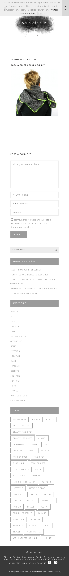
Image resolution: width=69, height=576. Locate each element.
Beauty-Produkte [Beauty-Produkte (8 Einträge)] (22, 438)
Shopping (15, 376)
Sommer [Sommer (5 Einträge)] (33, 525)
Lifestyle (15, 356)
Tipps (13, 386)
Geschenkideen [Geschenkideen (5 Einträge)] (21, 469)
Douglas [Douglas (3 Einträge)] (17, 451)
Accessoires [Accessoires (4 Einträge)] (19, 419)
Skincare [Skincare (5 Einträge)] (18, 525)
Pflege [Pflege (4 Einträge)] (30, 507)
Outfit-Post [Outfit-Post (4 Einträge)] (47, 500)
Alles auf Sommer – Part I (24, 293)
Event (13, 321)
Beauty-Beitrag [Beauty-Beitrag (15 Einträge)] (21, 426)
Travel (14, 391)
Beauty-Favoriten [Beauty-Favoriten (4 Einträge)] (22, 432)
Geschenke (16, 341)
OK (40, 13)
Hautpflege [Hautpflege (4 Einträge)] (19, 476)
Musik (13, 361)
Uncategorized (18, 396)
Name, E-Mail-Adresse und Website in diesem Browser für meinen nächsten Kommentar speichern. (31, 223)
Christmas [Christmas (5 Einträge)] (18, 444)
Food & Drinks (18, 336)
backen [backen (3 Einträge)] (36, 419)
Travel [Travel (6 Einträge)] (16, 532)
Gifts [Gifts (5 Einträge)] (38, 469)
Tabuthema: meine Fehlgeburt (26, 270)
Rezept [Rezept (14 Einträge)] (44, 507)
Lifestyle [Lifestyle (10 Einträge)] (18, 488)
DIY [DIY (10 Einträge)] (45, 444)
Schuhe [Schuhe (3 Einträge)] (42, 513)
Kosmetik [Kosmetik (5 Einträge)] (47, 482)
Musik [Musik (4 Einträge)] (34, 494)
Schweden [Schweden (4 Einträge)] (18, 519)
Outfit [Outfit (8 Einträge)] (31, 500)
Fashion (14, 326)
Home (13, 346)
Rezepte (14, 371)
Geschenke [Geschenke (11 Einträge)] (18, 463)
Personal (15, 366)
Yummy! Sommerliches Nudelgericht (30, 275)
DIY (12, 316)
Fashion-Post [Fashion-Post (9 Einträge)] (20, 457)
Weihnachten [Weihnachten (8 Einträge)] (34, 532)
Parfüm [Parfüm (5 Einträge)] (17, 507)
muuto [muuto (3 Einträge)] (47, 494)
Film (12, 331)
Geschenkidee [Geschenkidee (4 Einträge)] (38, 463)
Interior (15, 351)
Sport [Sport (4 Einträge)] (46, 525)
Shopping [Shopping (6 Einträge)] (35, 519)
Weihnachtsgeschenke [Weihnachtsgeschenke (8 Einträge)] (25, 538)
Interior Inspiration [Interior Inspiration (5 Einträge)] (24, 482)
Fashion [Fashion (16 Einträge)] (45, 451)
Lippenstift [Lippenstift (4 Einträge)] (19, 494)
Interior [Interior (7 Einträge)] (36, 476)
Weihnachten (17, 401)
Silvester (15, 381)
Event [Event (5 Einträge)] (32, 451)
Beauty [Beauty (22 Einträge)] (50, 419)
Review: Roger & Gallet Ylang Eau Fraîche (33, 288)
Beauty (14, 311)
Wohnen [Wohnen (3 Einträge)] (48, 538)
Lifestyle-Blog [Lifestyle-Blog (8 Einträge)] (37, 488)
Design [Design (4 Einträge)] (34, 444)
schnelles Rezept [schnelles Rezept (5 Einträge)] (22, 513)
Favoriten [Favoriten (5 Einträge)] (39, 457)
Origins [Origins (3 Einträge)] (17, 500)
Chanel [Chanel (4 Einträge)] (42, 438)
